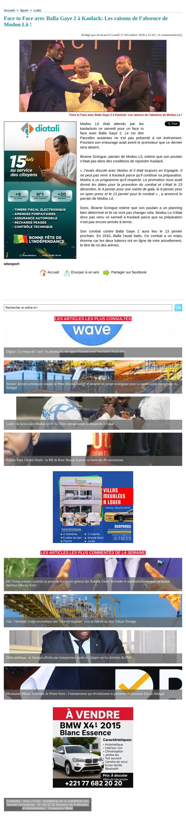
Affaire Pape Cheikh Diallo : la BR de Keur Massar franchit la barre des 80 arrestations (64, 460)
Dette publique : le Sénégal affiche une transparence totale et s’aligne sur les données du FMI (68, 657)
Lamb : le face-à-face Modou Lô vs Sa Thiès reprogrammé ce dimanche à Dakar (60, 424)
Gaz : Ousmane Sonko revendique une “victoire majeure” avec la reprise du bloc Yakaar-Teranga (71, 621)
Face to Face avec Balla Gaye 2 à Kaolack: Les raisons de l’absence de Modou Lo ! (125, 115)
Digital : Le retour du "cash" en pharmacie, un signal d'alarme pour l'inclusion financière (65, 351)
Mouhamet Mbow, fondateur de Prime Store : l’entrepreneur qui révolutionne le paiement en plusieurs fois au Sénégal (85, 694)
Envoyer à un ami (81, 272)
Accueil (9, 10)
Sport (24, 10)
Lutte (37, 10)
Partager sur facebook (125, 272)
